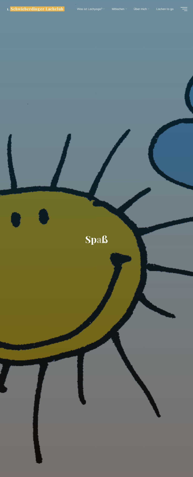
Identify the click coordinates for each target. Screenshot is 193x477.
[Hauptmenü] (184, 9)
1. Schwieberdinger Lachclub (35, 8)
